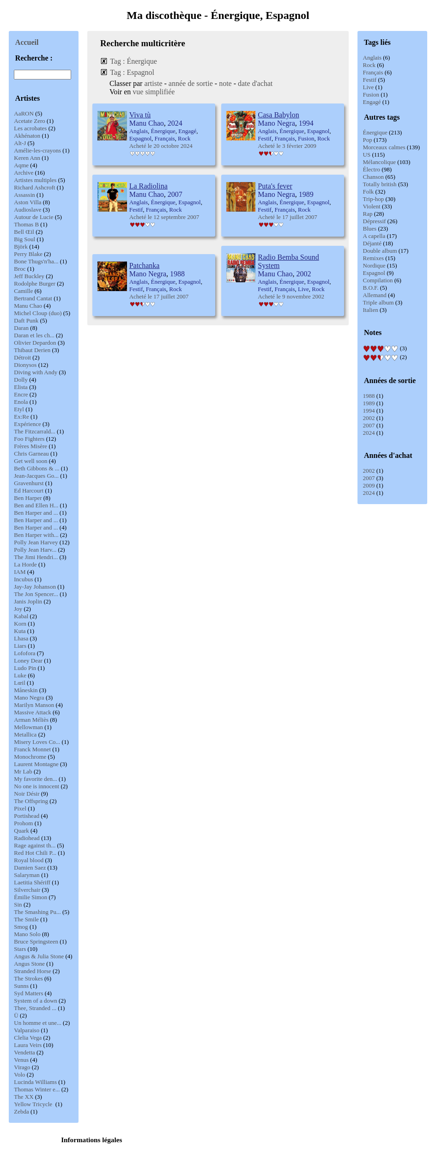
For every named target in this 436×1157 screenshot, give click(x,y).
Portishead (26, 815)
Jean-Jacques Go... (36, 475)
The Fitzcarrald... (34, 431)
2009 (369, 485)
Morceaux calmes (384, 147)
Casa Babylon (278, 115)
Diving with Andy (35, 372)
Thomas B (26, 224)
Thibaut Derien (32, 350)
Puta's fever (275, 186)
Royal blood (28, 860)
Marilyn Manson (34, 704)
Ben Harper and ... (36, 512)
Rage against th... (34, 845)
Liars (20, 645)
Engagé (372, 101)
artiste (153, 83)
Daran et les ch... (34, 335)
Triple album (378, 302)
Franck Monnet (32, 749)
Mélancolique (379, 161)
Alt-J (20, 143)
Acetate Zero (29, 120)
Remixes (373, 258)
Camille (23, 290)
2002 (369, 417)
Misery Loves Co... (37, 741)
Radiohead (27, 837)
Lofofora (24, 653)
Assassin (24, 194)
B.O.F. (371, 287)
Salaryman (27, 874)
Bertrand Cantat (33, 298)
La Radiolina (148, 186)
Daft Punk (26, 320)
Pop (367, 139)
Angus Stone (29, 963)
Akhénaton (27, 135)
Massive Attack (32, 712)
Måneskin (25, 690)
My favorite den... (35, 778)
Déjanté (372, 243)
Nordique (374, 265)
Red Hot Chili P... (35, 852)
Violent (372, 206)
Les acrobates (30, 128)
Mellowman (28, 727)
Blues (370, 228)
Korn (20, 623)
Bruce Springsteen (36, 941)
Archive (23, 172)
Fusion (371, 94)
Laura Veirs (28, 1044)
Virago (22, 1067)
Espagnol (374, 272)
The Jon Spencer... (36, 594)
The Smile (26, 919)
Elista (21, 387)
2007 (369, 425)
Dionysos (25, 364)
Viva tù (140, 115)
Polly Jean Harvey (36, 542)
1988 (369, 395)
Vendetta (24, 1052)
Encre (21, 394)
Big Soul (24, 239)
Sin (18, 904)
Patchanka (144, 265)
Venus (21, 1059)
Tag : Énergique (133, 61)
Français (373, 72)
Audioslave (27, 209)
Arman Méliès (31, 719)
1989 (369, 403)
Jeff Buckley (29, 276)
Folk (368, 191)
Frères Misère (30, 446)
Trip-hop (373, 198)
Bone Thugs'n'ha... (36, 261)
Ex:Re (21, 416)
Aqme (21, 165)
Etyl (19, 409)
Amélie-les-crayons (37, 150)
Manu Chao (28, 305)
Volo (19, 1074)
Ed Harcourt (28, 490)
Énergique (375, 132)
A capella (374, 235)
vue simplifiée (154, 92)
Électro (372, 169)
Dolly (21, 379)
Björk (21, 246)
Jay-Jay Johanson (35, 586)
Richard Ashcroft (34, 187)
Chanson (373, 176)
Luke (20, 675)
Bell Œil (24, 231)
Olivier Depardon (35, 342)
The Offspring (31, 801)
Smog (21, 926)
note (225, 83)
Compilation (378, 280)
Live (368, 87)
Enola (21, 401)
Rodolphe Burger (34, 283)
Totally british (380, 184)
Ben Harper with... (36, 534)
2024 (369, 432)
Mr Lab (23, 771)
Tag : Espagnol (132, 72)
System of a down (35, 1000)
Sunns (21, 985)
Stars (20, 948)
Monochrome (30, 756)
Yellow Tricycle (34, 1104)
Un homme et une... (37, 1022)
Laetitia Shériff (32, 882)
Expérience (27, 423)
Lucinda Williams (35, 1081)
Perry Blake (28, 253)
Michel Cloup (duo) (37, 313)
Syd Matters (28, 993)
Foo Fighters (29, 438)
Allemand (375, 295)
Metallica (25, 734)
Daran (21, 327)
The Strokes (28, 978)
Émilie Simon (30, 897)
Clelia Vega (28, 1037)
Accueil (27, 42)
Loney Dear (28, 660)
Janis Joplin (28, 601)
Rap (368, 213)
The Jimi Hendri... (36, 557)
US (367, 154)
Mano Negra (29, 697)
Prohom (23, 823)
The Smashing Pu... (37, 911)
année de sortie (191, 83)
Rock (369, 64)
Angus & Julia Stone (39, 956)
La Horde (25, 564)
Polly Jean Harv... (35, 549)
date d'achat (255, 83)
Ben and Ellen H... (36, 505)
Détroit (22, 357)
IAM (19, 571)
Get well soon (30, 460)
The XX (23, 1096)
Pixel (20, 808)
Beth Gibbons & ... (36, 468)
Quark (21, 830)
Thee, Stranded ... (35, 1008)
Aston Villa (27, 202)
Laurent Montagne (36, 764)
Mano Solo (27, 934)
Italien (370, 309)
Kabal (21, 616)
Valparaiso (26, 1030)
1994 (369, 410)
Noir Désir (26, 793)
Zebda (21, 1111)
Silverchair (27, 889)
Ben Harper (28, 497)
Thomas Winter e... (37, 1089)
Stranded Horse (32, 971)
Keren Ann (27, 157)
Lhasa (21, 638)
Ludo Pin (25, 667)
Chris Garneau (31, 453)
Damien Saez (30, 867)
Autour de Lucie (33, 216)
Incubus (23, 579)
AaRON (24, 113)
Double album (380, 250)
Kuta (19, 630)
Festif (370, 79)
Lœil (19, 682)
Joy (18, 608)
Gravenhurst (28, 483)
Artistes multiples (35, 180)
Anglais (372, 57)
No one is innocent (36, 786)
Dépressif (374, 221)
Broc (19, 268)
